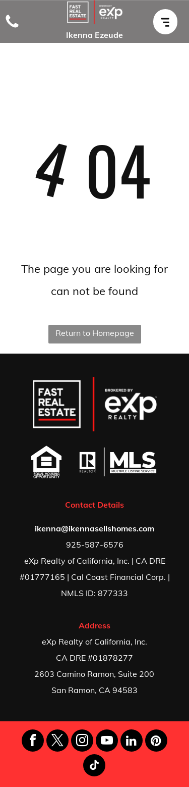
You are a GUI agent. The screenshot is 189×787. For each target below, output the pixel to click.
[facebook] (33, 741)
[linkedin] (131, 741)
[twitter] (57, 741)
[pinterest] (156, 741)
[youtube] (107, 741)
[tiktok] (94, 766)
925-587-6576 (94, 544)
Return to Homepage (94, 333)
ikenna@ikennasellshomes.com (94, 528)
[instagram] (82, 741)
